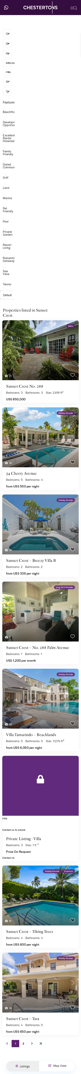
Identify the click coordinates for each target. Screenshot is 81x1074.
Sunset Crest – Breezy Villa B (31, 560)
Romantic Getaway (9, 259)
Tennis (7, 284)
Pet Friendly (8, 209)
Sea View (6, 272)
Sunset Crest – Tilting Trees (29, 931)
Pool (5, 221)
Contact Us (8, 857)
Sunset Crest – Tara (22, 1018)
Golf (5, 177)
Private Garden (8, 233)
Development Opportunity (11, 123)
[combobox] (7, 33)
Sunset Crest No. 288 (24, 386)
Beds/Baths (9, 63)
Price (8, 72)
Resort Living (7, 246)
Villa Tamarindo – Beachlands (31, 734)
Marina (7, 197)
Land (6, 187)
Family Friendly (8, 152)
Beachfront (10, 111)
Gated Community (10, 166)
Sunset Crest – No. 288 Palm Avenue (37, 647)
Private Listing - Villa (23, 838)
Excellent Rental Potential (9, 138)
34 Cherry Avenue (21, 473)
